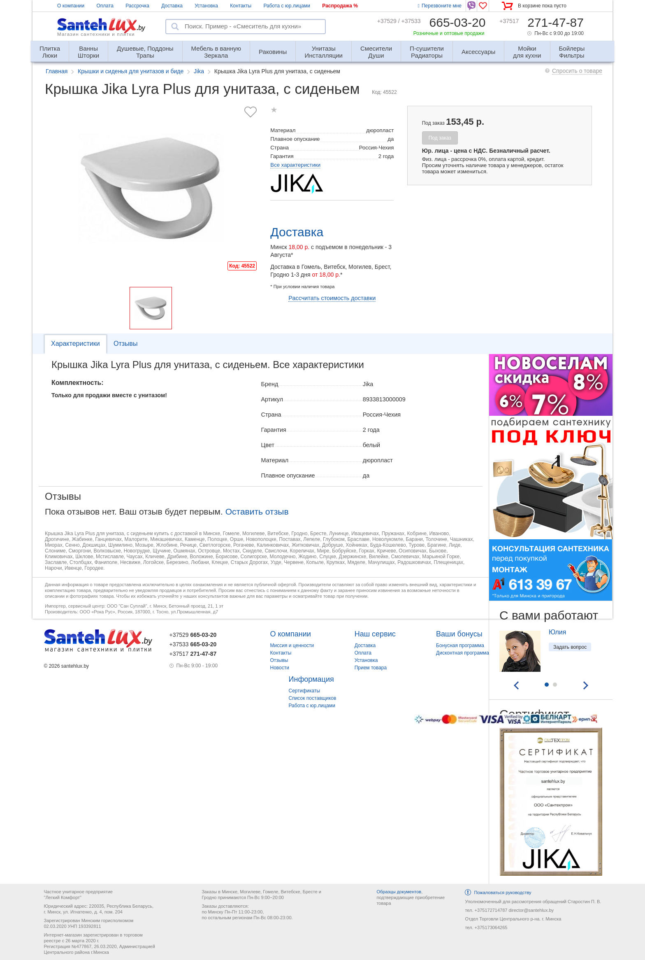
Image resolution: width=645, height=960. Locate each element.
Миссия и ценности (292, 645)
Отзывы (126, 343)
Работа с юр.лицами (286, 6)
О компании (70, 6)
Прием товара (371, 668)
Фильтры (572, 48)
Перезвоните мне (440, 6)
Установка (206, 6)
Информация (311, 679)
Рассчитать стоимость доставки (332, 298)
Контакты (240, 6)
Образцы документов (398, 891)
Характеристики (75, 343)
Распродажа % (340, 6)
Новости (279, 668)
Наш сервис (375, 634)
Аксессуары (478, 51)
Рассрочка (137, 6)
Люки (49, 48)
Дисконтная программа (462, 653)
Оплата (105, 6)
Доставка (172, 6)
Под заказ (440, 138)
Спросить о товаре (577, 71)
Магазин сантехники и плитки (96, 34)
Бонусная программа (460, 645)
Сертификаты (304, 691)
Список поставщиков (312, 698)
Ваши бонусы (459, 634)
